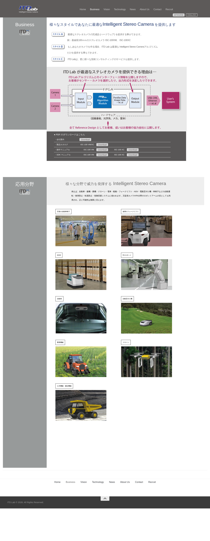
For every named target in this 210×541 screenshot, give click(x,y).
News (133, 9)
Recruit (169, 9)
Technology (120, 9)
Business (94, 9)
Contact (157, 9)
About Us (144, 9)
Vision (107, 9)
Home (83, 9)
